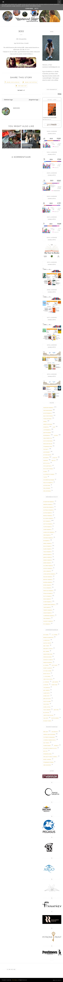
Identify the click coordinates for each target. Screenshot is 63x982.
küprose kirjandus (47, 568)
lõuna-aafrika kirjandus (49, 574)
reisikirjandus (46, 435)
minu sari (45, 731)
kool (23, 90)
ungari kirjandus (47, 612)
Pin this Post (22, 85)
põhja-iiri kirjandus (48, 593)
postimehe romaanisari (49, 737)
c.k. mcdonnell (47, 676)
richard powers (47, 720)
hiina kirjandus (47, 535)
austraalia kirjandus (48, 510)
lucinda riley (46, 640)
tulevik (45, 477)
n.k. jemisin (45, 665)
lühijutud (54, 457)
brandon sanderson (48, 637)
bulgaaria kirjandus (48, 518)
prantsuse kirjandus (48, 590)
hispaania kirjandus (48, 537)
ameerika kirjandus (48, 504)
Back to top (57, 980)
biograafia (46, 457)
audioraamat (46, 452)
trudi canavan (46, 709)
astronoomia (46, 485)
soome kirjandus (47, 601)
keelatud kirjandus (48, 482)
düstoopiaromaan (47, 441)
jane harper (55, 682)
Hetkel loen (51, 99)
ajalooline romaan (48, 416)
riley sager (54, 665)
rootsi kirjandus (47, 596)
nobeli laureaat (47, 759)
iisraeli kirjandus (47, 543)
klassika (56, 435)
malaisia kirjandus (47, 576)
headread (45, 460)
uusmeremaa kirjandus (48, 615)
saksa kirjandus (47, 599)
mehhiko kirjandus (47, 579)
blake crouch (46, 673)
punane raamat (47, 745)
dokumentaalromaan (48, 479)
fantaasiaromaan (47, 410)
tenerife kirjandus (47, 610)
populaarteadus (47, 466)
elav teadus (46, 742)
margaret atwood (48, 648)
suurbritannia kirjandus (49, 604)
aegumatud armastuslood (50, 748)
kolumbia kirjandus (48, 565)
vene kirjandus (46, 618)
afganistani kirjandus (48, 501)
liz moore (45, 684)
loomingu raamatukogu (49, 740)
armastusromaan (47, 424)
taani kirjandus (47, 607)
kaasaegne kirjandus (48, 407)
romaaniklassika (47, 753)
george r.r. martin (48, 659)
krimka (45, 421)
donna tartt (46, 695)
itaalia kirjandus (47, 551)
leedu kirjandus (47, 571)
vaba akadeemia (47, 765)
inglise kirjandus (47, 546)
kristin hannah (55, 718)
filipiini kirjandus (47, 526)
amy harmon (46, 690)
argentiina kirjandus (48, 507)
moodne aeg (55, 731)
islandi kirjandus (47, 549)
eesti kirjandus (47, 521)
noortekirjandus (47, 413)
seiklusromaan (47, 491)
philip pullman (47, 701)
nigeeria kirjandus (47, 582)
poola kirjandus (47, 587)
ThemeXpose (15, 980)
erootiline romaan (48, 468)
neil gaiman (46, 651)
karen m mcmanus (47, 662)
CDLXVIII (25, 145)
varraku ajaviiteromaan (49, 734)
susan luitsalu (47, 707)
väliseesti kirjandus (48, 621)
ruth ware (45, 634)
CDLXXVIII (6, 145)
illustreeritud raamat (48, 474)
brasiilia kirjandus (47, 515)
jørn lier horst (47, 698)
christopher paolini (48, 715)
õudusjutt (46, 449)
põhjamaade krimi (47, 446)
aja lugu (45, 751)
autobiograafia (47, 454)
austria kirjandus (47, 512)
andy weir (56, 709)
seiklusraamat (46, 488)
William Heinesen (47, 119)
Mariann (16, 108)
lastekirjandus (47, 429)
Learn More (29, 8)
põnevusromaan (47, 418)
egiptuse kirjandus (47, 524)
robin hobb (54, 684)
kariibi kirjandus (47, 562)
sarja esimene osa (47, 438)
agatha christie (47, 643)
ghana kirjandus (47, 529)
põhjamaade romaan (48, 762)
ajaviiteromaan (47, 432)
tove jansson (46, 687)
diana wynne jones (47, 654)
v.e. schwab (54, 634)
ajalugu (54, 460)
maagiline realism (47, 443)
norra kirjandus (47, 585)
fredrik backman (47, 657)
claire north (46, 693)
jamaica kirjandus (47, 557)
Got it (36, 8)
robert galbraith (47, 668)
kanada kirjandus (47, 560)
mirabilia (56, 745)
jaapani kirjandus (47, 554)
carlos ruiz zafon (47, 679)
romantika (46, 427)
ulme (53, 427)
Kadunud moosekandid (49, 117)
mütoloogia (46, 463)
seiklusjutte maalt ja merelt (50, 756)
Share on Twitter (31, 82)
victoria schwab (47, 670)
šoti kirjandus (46, 624)
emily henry (46, 645)
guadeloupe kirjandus (48, 532)
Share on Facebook (13, 82)
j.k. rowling (46, 682)
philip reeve (46, 704)
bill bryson (46, 712)
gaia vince (45, 718)
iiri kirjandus (46, 540)
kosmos (45, 471)
